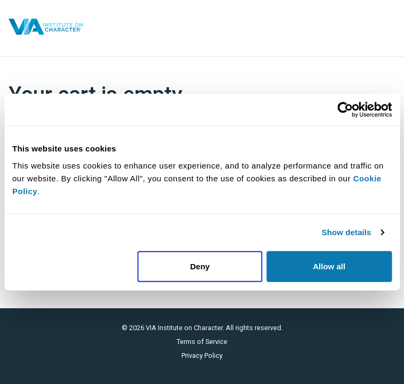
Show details (346, 232)
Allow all (329, 265)
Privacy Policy (202, 355)
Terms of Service (202, 342)
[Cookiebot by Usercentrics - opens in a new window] (345, 110)
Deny (200, 265)
